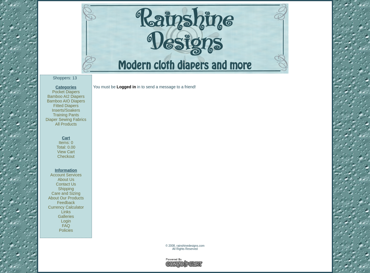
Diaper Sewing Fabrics (66, 119)
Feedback (66, 202)
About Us (66, 179)
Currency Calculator (66, 207)
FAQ (66, 225)
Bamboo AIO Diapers (66, 101)
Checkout (66, 156)
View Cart (66, 151)
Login (66, 221)
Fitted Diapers (66, 105)
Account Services (66, 175)
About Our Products (66, 198)
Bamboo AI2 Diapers (65, 96)
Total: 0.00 (66, 147)
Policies (66, 230)
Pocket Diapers (66, 91)
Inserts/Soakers (66, 110)
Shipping (66, 188)
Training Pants (66, 115)
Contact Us (66, 184)
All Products (66, 124)
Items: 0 (66, 142)
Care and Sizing (65, 193)
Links (66, 212)
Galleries (66, 216)
